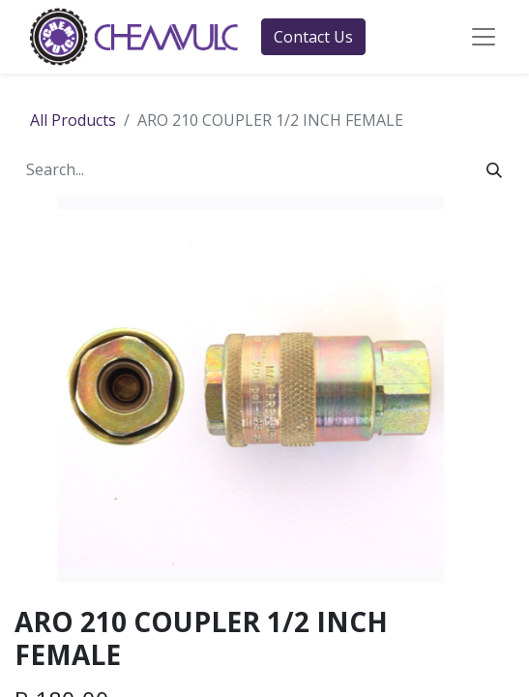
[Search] (494, 169)
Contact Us (313, 36)
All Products (73, 120)
